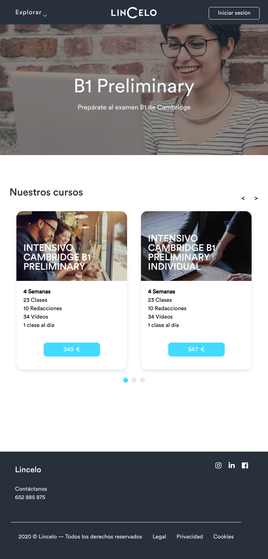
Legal (159, 537)
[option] (71, 290)
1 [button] (125, 380)
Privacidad (190, 537)
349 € (71, 349)
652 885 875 (30, 497)
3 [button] (142, 380)
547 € (196, 349)
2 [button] (134, 380)
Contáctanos (31, 489)
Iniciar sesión (234, 13)
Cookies (223, 537)
